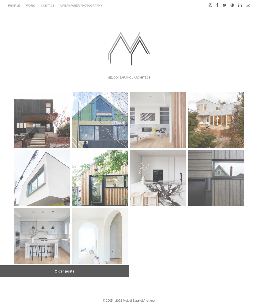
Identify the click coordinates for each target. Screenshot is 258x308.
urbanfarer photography (81, 5)
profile (14, 5)
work (30, 5)
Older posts (64, 271)
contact (47, 5)
